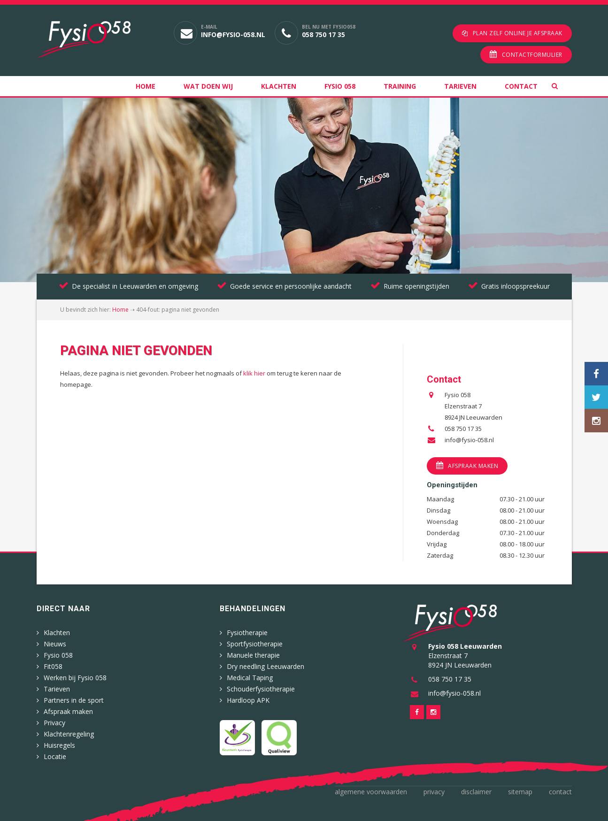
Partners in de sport (74, 700)
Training (400, 86)
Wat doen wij (208, 86)
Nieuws (55, 643)
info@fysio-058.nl (233, 34)
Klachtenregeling (69, 733)
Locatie (55, 756)
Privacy (54, 722)
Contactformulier (532, 55)
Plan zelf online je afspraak (517, 33)
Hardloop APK (248, 700)
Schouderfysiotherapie (261, 688)
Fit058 (53, 666)
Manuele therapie (253, 655)
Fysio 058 (339, 86)
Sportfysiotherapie (255, 643)
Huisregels (59, 745)
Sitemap (520, 791)
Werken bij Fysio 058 (75, 677)
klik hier (254, 373)
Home (145, 86)
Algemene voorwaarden (371, 791)
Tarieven (460, 86)
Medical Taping (250, 677)
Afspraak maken (473, 466)
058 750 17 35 (323, 34)
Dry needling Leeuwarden (265, 666)
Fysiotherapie (247, 632)
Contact (521, 86)
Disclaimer (476, 791)
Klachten (278, 86)
